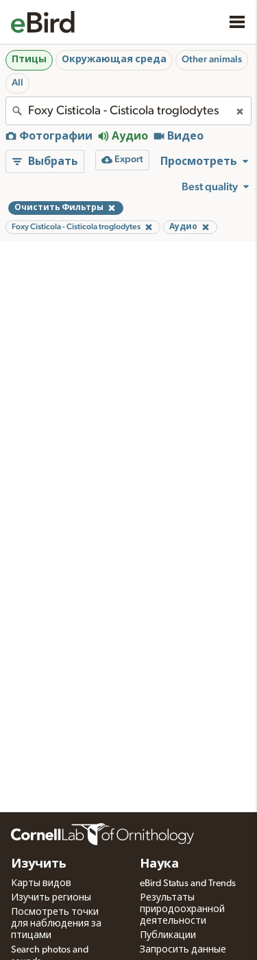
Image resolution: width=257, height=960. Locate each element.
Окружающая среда (114, 59)
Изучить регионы (51, 898)
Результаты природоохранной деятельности (182, 909)
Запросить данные (183, 950)
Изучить (38, 864)
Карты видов (41, 883)
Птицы (29, 59)
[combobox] (128, 111)
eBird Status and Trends (188, 883)
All (17, 83)
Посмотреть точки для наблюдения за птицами (56, 923)
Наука (159, 864)
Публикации (168, 935)
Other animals (212, 59)
